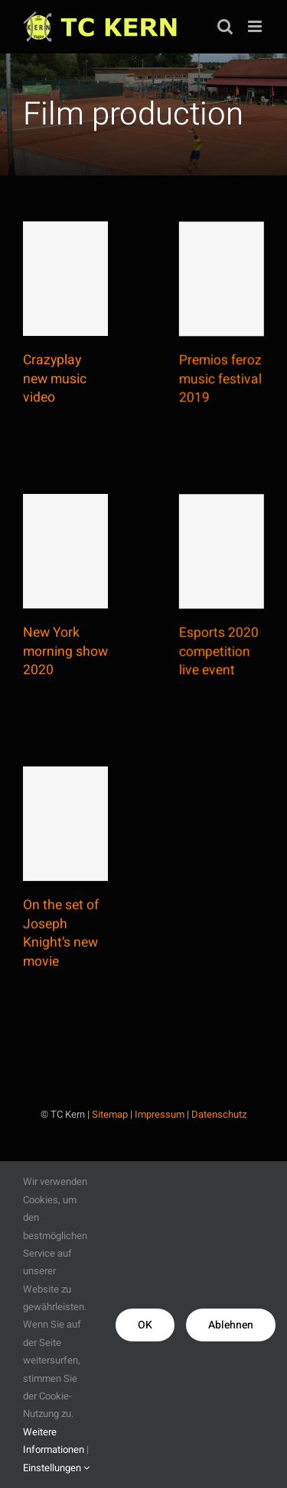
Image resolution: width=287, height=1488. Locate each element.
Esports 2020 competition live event (210, 675)
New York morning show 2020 (65, 662)
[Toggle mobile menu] (256, 26)
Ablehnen (230, 1325)
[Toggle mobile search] (225, 26)
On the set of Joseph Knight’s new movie (61, 955)
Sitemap (110, 1114)
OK (145, 1325)
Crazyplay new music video (54, 378)
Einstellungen (56, 1468)
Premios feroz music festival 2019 (212, 391)
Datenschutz (218, 1114)
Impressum (159, 1114)
